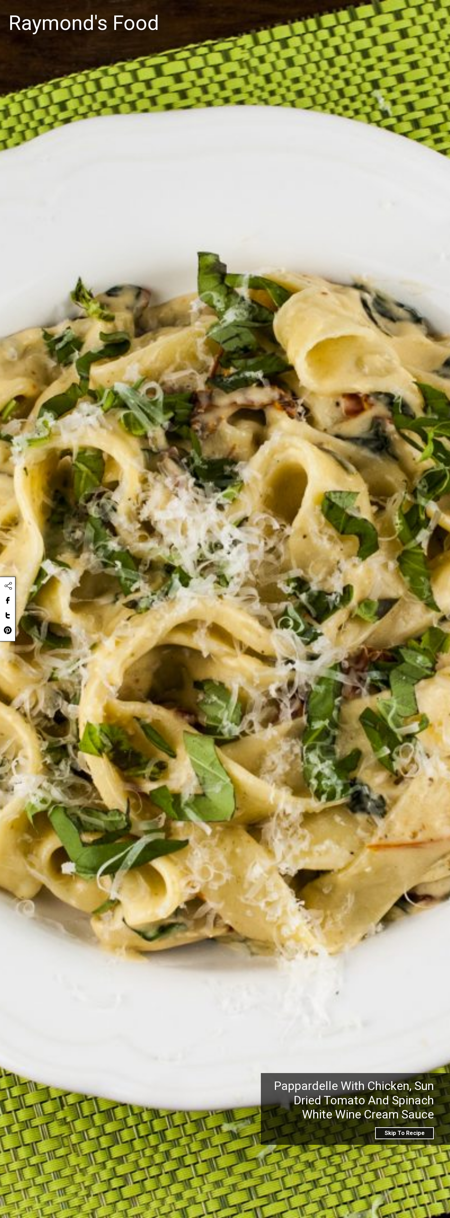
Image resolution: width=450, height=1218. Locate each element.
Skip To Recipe (405, 1133)
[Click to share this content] (8, 586)
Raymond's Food (83, 23)
